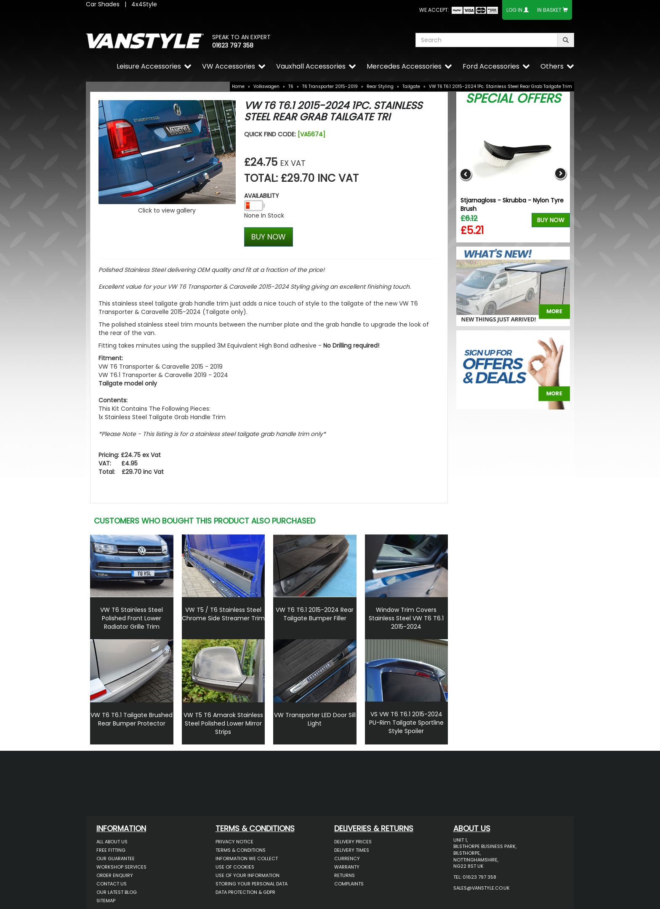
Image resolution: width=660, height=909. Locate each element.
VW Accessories (228, 66)
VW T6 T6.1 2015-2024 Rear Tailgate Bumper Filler (315, 614)
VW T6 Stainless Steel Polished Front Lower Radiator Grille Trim (131, 618)
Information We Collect (247, 858)
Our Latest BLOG (116, 892)
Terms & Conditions (241, 850)
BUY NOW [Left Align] (268, 236)
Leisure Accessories (149, 66)
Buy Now (550, 220)
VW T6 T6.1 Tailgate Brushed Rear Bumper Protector (131, 719)
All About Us (112, 841)
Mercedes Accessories (404, 66)
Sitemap (105, 900)
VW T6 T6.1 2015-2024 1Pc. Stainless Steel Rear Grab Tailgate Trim (500, 86)
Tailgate (411, 86)
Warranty (346, 867)
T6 (290, 86)
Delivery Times (351, 850)
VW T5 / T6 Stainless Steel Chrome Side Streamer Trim (223, 614)
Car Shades (103, 4)
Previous (465, 174)
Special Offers (513, 98)
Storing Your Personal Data (251, 883)
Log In (514, 9)
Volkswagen (266, 86)
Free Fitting (110, 850)
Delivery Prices (353, 841)
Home (238, 86)
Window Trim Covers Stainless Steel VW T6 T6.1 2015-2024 (406, 618)
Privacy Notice (234, 841)
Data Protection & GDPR (245, 892)
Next (560, 174)
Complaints (349, 883)
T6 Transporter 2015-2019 (330, 86)
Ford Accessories (491, 66)
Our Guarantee (115, 858)
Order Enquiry (114, 875)
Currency (347, 858)
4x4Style (144, 4)
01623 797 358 (232, 45)
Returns (344, 875)
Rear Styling (380, 86)
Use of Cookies (235, 867)
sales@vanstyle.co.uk (481, 888)
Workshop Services (121, 867)
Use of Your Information (247, 875)
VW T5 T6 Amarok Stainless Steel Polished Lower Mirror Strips (223, 723)
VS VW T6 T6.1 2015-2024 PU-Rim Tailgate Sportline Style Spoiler (406, 722)
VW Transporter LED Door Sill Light (315, 719)
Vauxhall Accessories (311, 66)
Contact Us (111, 883)
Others (552, 66)
